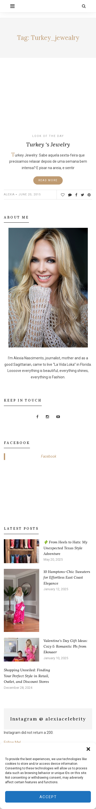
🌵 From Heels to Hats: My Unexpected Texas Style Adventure (65, 548)
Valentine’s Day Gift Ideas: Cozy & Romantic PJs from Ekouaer (66, 646)
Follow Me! (12, 742)
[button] (88, 749)
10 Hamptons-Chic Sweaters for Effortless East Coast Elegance (67, 577)
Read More (48, 180)
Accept (48, 797)
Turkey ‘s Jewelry (48, 144)
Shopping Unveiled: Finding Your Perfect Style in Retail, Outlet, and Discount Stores (27, 676)
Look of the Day (48, 136)
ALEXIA (9, 194)
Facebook (48, 456)
